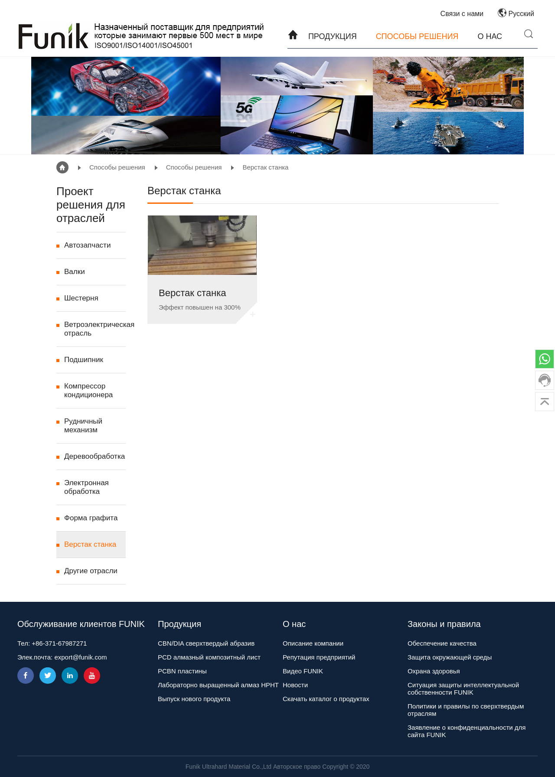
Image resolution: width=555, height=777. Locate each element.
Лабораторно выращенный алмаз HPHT (218, 685)
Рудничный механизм (83, 425)
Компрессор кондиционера (88, 390)
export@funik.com (80, 657)
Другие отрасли (91, 571)
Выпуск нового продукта (194, 698)
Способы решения (417, 36)
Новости (295, 685)
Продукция (332, 36)
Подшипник (83, 360)
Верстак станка (265, 167)
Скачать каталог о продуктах (326, 698)
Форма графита (91, 518)
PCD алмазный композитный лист (209, 657)
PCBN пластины (182, 671)
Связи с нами (462, 13)
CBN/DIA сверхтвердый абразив (206, 643)
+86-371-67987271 (59, 643)
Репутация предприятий (319, 657)
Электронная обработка (86, 487)
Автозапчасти (87, 245)
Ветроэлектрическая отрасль (95, 328)
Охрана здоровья (434, 671)
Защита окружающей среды (450, 657)
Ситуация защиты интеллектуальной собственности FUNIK (463, 688)
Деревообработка (94, 456)
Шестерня (81, 298)
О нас (489, 36)
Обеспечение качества (442, 643)
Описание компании (313, 643)
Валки (74, 272)
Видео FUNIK (303, 671)
